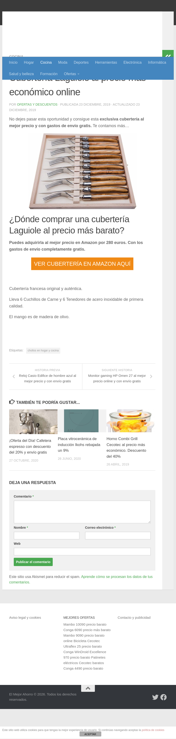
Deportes (81, 62)
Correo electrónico (100, 557)
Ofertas (70, 74)
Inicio (13, 62)
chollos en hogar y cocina (43, 380)
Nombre (21, 557)
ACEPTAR (90, 734)
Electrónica (133, 62)
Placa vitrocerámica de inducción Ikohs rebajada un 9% (79, 475)
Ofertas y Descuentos (37, 134)
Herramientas (106, 62)
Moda (62, 62)
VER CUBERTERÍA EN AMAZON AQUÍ (82, 293)
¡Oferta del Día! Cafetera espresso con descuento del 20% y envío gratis (30, 476)
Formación (49, 74)
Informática (157, 62)
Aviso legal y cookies (25, 647)
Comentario (24, 526)
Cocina (46, 62)
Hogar (29, 62)
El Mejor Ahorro (44, 16)
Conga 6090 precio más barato (87, 660)
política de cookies (153, 730)
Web (17, 573)
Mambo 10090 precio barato (85, 654)
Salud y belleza (21, 74)
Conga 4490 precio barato (83, 698)
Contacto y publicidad (134, 647)
